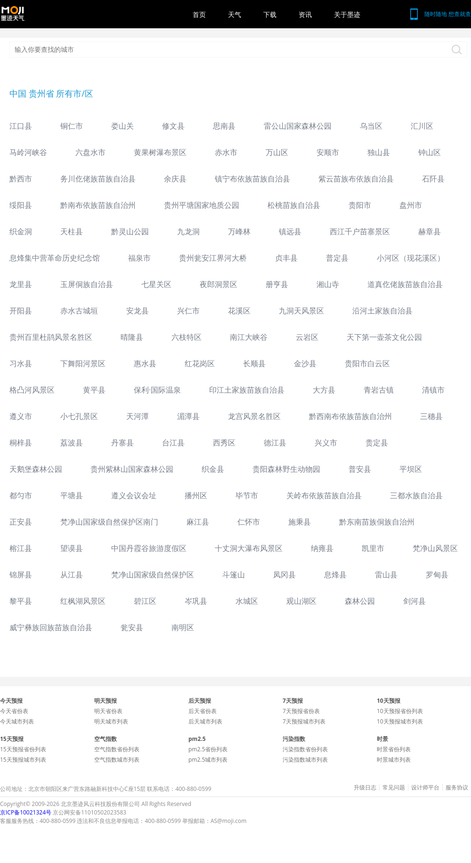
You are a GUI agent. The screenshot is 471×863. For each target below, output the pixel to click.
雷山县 (386, 574)
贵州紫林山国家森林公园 (131, 469)
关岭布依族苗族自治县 (324, 495)
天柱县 (71, 231)
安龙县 (137, 310)
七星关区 (156, 284)
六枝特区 (186, 337)
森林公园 (360, 601)
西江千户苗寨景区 (360, 231)
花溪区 (239, 310)
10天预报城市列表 (400, 721)
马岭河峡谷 (28, 152)
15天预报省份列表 (23, 749)
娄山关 (122, 126)
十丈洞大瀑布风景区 (249, 548)
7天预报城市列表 (304, 721)
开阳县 (20, 310)
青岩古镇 (379, 390)
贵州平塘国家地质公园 (201, 205)
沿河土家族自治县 (382, 310)
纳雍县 (322, 548)
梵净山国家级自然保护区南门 (109, 522)
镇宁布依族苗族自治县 (252, 178)
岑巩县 (196, 601)
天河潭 (137, 416)
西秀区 (224, 442)
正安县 (20, 522)
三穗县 (431, 416)
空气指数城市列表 (116, 760)
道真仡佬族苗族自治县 (405, 284)
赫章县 (429, 231)
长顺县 (254, 363)
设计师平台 (425, 787)
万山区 (277, 152)
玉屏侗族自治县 (86, 284)
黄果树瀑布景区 (160, 152)
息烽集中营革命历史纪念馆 (54, 258)
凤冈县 (284, 574)
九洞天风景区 (301, 310)
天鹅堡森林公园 (35, 469)
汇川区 (422, 126)
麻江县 (198, 522)
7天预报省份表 (301, 711)
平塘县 (71, 495)
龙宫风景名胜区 (254, 416)
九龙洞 (188, 231)
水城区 (247, 601)
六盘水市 (90, 152)
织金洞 (20, 231)
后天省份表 (202, 711)
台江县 (173, 442)
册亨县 (277, 284)
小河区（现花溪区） (411, 258)
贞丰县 (286, 258)
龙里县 (20, 284)
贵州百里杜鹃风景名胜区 (50, 337)
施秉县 (299, 522)
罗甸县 (437, 574)
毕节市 (247, 495)
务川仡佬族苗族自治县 (98, 178)
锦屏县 (20, 574)
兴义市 (326, 442)
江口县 (20, 126)
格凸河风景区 (32, 390)
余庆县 (175, 178)
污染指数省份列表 (305, 749)
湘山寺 (328, 284)
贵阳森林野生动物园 (286, 469)
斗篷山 (233, 574)
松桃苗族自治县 (294, 205)
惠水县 (145, 363)
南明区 (182, 627)
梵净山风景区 (435, 548)
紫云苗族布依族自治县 (356, 178)
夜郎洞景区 (218, 284)
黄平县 (94, 390)
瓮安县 (132, 627)
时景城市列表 (394, 760)
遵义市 (20, 416)
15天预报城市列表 (23, 760)
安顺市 (328, 152)
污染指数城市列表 (305, 760)
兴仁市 (188, 310)
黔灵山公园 (130, 231)
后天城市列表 (205, 721)
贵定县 (376, 442)
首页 (199, 14)
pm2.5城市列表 (207, 760)
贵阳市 (360, 205)
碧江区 (145, 601)
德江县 (275, 442)
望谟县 (71, 548)
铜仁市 (71, 126)
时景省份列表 (394, 749)
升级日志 (365, 787)
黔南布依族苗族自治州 (98, 205)
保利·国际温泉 (157, 390)
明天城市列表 (111, 721)
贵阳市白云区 (367, 363)
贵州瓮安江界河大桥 (213, 258)
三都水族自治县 (416, 495)
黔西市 (20, 178)
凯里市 (373, 548)
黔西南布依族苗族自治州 (350, 416)
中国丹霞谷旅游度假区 (149, 548)
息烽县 (335, 574)
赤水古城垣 (79, 310)
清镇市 (433, 390)
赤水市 (226, 152)
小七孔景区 (79, 416)
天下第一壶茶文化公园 (384, 337)
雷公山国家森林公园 (298, 126)
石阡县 (433, 178)
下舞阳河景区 (83, 363)
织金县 (213, 469)
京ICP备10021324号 (25, 812)
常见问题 (393, 787)
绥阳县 (20, 205)
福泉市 (139, 258)
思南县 (224, 126)
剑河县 (414, 601)
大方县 (324, 390)
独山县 (378, 152)
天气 (234, 14)
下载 (269, 14)
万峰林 (239, 231)
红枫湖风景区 (83, 601)
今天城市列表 (17, 721)
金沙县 (305, 363)
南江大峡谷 (249, 337)
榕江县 (20, 548)
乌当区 (371, 126)
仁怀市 (248, 522)
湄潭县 (188, 416)
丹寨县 (122, 442)
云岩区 (307, 337)
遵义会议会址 (133, 495)
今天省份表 (14, 711)
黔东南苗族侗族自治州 (376, 522)
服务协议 (457, 787)
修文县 (173, 126)
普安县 (360, 469)
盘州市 (410, 205)
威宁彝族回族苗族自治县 (50, 627)
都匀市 (20, 495)
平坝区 (410, 469)
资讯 (305, 14)
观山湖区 (301, 601)
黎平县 (20, 601)
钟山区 (429, 152)
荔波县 (71, 442)
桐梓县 (20, 442)
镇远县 (290, 231)
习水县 (20, 363)
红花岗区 (200, 363)
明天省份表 (108, 711)
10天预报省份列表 (400, 711)
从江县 (71, 574)
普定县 (337, 258)
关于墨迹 (347, 14)
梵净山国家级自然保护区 (152, 574)
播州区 (196, 495)
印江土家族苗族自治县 (246, 390)
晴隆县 (132, 337)
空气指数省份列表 (116, 749)
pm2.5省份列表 (207, 749)
